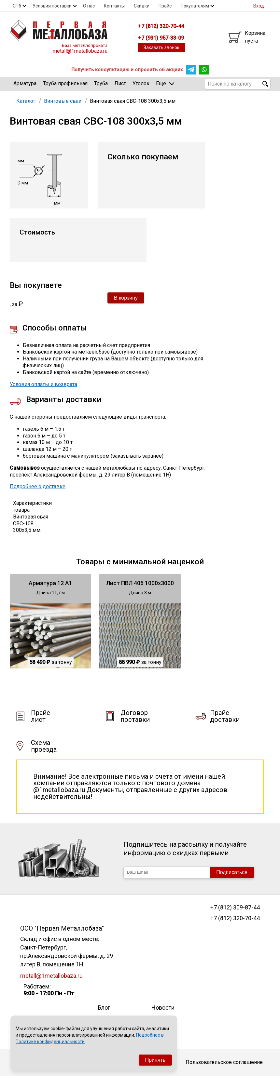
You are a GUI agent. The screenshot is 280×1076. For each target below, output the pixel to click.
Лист (120, 83)
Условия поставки (52, 5)
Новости (163, 1007)
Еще (165, 83)
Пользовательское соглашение (224, 1062)
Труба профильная (65, 83)
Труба (101, 83)
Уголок (141, 83)
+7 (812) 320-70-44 (235, 918)
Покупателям (195, 5)
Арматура (24, 83)
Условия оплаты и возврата (43, 384)
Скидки (141, 5)
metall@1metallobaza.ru (80, 51)
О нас (89, 5)
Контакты (114, 5)
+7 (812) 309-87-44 (235, 907)
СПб (17, 5)
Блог (104, 1007)
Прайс (165, 5)
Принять (155, 1060)
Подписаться (231, 872)
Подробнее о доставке (37, 486)
